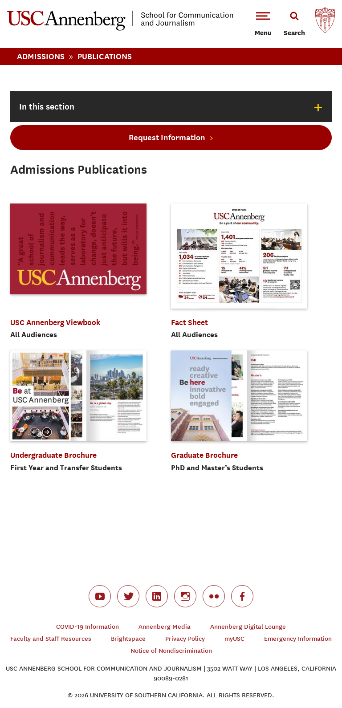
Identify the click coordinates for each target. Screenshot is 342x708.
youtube (100, 596)
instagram (185, 596)
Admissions (41, 56)
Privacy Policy (185, 639)
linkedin (157, 596)
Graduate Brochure (204, 455)
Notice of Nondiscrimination (171, 651)
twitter (128, 596)
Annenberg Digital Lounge (248, 627)
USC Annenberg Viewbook (55, 322)
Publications (104, 56)
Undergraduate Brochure (53, 455)
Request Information (167, 137)
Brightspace (128, 639)
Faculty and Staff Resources (50, 639)
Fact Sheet (189, 322)
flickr (214, 596)
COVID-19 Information (87, 627)
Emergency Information (298, 639)
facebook (242, 596)
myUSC (234, 639)
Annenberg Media (164, 627)
